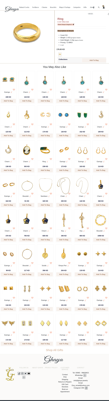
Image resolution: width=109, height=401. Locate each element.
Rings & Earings (64, 7)
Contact (65, 375)
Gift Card (65, 384)
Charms (44, 7)
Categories (77, 7)
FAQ (65, 377)
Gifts (85, 7)
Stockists (65, 387)
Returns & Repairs (65, 382)
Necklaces (35, 7)
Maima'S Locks (24, 7)
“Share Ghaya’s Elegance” (66, 24)
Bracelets (53, 7)
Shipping (65, 379)
